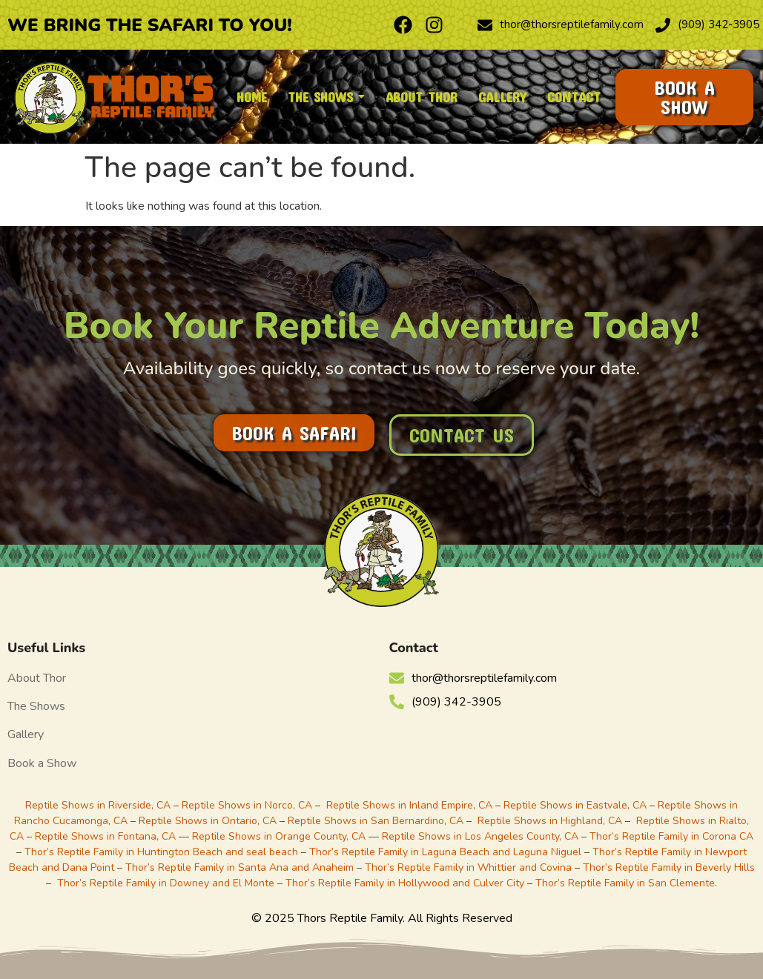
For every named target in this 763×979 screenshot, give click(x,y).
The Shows (36, 706)
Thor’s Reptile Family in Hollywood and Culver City (404, 883)
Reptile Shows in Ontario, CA (208, 821)
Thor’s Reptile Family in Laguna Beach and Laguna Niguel (445, 852)
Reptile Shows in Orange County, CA (280, 836)
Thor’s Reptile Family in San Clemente (625, 883)
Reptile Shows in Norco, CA (247, 805)
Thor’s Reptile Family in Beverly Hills (669, 867)
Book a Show (41, 763)
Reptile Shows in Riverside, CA (98, 805)
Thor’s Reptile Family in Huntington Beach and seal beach (161, 852)
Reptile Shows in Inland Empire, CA (409, 805)
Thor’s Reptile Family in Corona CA (671, 836)
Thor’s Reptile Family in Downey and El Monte (165, 883)
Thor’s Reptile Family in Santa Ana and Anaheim (239, 867)
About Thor (36, 678)
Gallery (25, 734)
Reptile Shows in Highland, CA (550, 821)
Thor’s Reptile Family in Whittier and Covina (468, 867)
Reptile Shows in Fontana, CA (105, 836)
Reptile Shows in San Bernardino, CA (375, 821)
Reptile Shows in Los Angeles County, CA (480, 836)
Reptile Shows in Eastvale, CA (575, 805)
